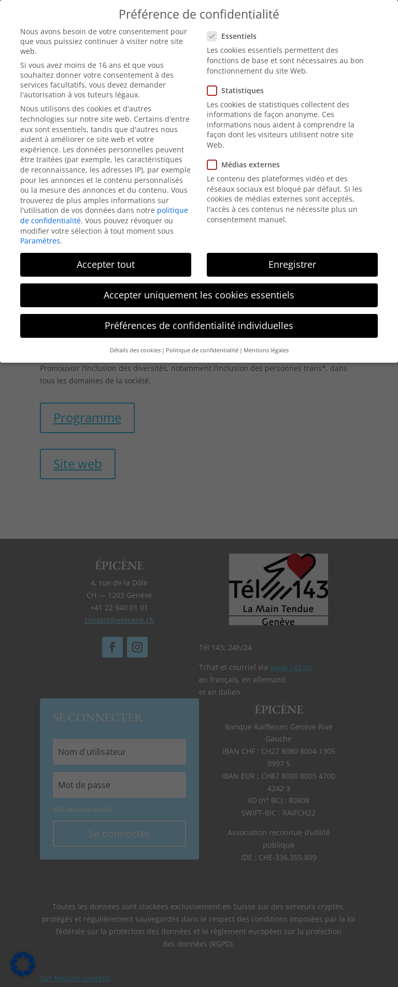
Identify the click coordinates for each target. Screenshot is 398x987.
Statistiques (240, 87)
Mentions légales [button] (266, 347)
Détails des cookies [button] (135, 347)
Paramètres (40, 238)
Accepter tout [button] (106, 261)
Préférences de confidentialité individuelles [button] (199, 323)
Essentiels (236, 33)
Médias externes (248, 162)
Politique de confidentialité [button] (202, 347)
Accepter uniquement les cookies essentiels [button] (199, 292)
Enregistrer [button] (292, 261)
